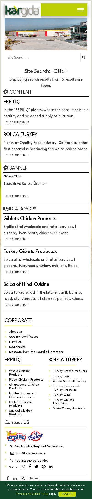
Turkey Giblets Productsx (30, 251)
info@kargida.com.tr (27, 453)
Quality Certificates (23, 336)
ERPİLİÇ (11, 101)
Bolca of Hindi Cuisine (26, 284)
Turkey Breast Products (70, 371)
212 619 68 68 (28, 460)
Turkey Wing (62, 394)
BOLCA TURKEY (20, 134)
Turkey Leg (61, 376)
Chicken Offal (12, 176)
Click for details (17, 122)
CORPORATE (18, 320)
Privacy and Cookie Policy (32, 494)
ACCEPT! (67, 494)
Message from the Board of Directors (36, 351)
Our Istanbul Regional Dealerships (36, 446)
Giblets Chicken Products (29, 218)
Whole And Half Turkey (69, 381)
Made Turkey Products (69, 408)
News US (15, 341)
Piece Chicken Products (26, 379)
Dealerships (17, 346)
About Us (15, 331)
